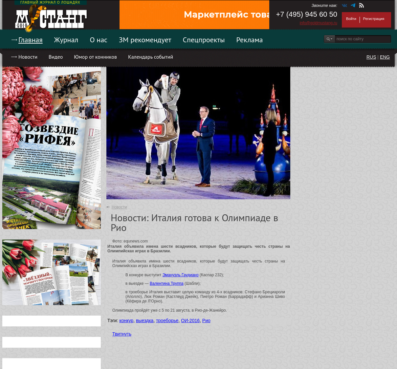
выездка (144, 320)
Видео (56, 56)
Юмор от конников (95, 56)
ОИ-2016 (190, 320)
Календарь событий (150, 56)
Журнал (66, 39)
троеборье (167, 320)
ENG (385, 57)
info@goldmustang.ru (318, 23)
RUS (371, 57)
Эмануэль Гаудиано (181, 275)
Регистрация (373, 19)
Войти (351, 19)
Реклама (249, 39)
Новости (27, 56)
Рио (206, 320)
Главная (30, 39)
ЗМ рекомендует (145, 39)
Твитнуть (121, 334)
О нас (98, 39)
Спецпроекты (204, 39)
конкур (126, 320)
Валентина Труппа (167, 283)
